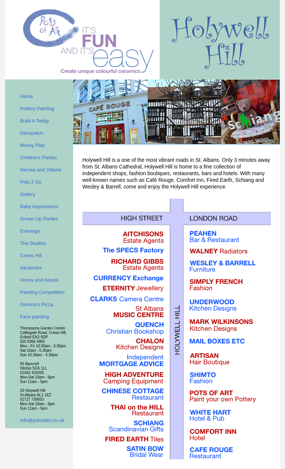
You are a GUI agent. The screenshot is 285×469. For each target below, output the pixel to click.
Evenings (30, 231)
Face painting (34, 316)
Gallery (27, 194)
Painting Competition (42, 292)
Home (26, 96)
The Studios (33, 243)
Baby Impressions (39, 206)
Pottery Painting (37, 108)
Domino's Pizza (36, 304)
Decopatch (31, 133)
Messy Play (32, 145)
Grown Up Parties (39, 219)
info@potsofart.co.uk (42, 420)
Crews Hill (31, 255)
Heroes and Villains (41, 170)
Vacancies (31, 267)
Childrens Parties (38, 157)
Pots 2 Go (31, 182)
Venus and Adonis (39, 280)
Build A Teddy (34, 121)
